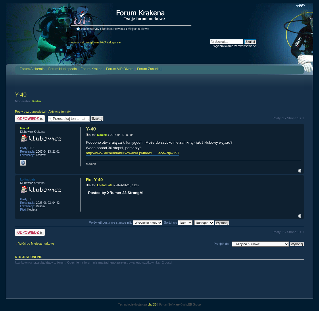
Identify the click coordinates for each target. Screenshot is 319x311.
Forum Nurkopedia (62, 69)
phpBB (152, 304)
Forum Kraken (91, 69)
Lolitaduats (104, 185)
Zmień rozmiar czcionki (300, 5)
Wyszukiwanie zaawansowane (235, 46)
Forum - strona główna (85, 42)
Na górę (299, 170)
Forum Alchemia (32, 69)
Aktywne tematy (59, 111)
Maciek (102, 135)
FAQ (103, 42)
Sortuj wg (178, 222)
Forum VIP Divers (119, 69)
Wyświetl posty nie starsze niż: (125, 222)
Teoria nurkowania (113, 28)
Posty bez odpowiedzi (30, 111)
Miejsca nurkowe (138, 28)
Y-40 (20, 94)
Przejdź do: (222, 243)
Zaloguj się (114, 42)
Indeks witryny (90, 28)
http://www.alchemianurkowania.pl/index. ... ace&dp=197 (133, 153)
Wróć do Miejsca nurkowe (36, 243)
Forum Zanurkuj (149, 69)
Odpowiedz (30, 118)
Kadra (36, 101)
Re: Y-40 (94, 179)
